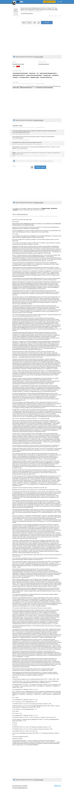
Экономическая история (18, 64)
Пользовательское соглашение (19, 785)
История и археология (43, 64)
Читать (47, 22)
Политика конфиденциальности (19, 787)
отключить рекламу (38, 56)
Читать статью (40, 167)
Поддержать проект (49, 1)
